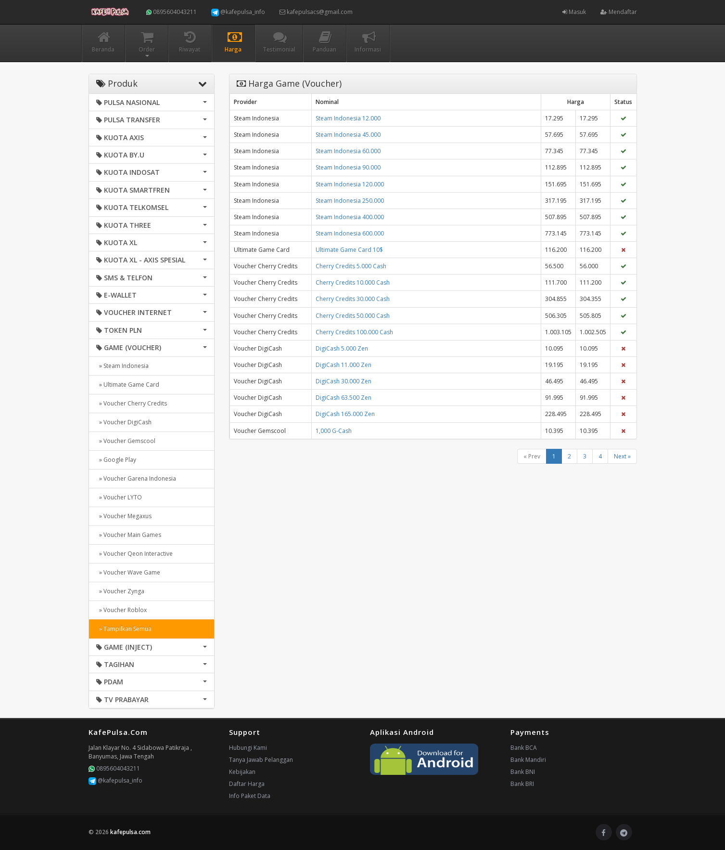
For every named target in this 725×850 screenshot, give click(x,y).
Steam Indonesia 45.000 (348, 135)
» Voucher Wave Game (128, 572)
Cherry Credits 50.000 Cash (353, 316)
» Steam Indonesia (122, 366)
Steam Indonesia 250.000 (350, 200)
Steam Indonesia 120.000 (350, 184)
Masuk (574, 12)
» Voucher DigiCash (124, 422)
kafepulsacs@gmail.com (316, 12)
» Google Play (116, 460)
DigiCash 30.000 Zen (343, 381)
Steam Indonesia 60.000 (348, 151)
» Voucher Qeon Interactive (134, 553)
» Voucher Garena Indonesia (136, 478)
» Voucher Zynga (120, 591)
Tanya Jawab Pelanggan (261, 760)
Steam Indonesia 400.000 (350, 217)
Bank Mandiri (528, 760)
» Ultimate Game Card (127, 384)
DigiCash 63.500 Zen (343, 397)
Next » (622, 456)
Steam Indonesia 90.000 (348, 167)
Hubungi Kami (248, 748)
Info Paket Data (249, 796)
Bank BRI (522, 784)
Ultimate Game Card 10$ (349, 250)
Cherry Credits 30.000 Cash (353, 299)
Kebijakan (242, 772)
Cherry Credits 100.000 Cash (354, 332)
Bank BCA (523, 748)
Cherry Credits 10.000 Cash (353, 282)
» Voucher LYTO (119, 497)
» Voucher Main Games (128, 535)
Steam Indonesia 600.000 (350, 233)
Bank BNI (522, 772)
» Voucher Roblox (121, 610)
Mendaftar (618, 12)
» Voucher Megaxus (124, 516)
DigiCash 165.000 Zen (345, 414)
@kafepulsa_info (238, 12)
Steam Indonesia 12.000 (348, 118)
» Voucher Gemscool (125, 441)
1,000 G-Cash (334, 431)
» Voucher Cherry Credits (131, 403)
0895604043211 (171, 12)
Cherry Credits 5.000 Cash (351, 266)
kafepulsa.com (130, 832)
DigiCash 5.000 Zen (342, 348)
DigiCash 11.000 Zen (343, 365)
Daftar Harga (247, 784)
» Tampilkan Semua (124, 629)
